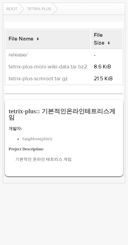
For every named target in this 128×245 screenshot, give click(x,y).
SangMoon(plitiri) (37, 138)
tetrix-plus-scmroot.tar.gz (38, 78)
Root (11, 9)
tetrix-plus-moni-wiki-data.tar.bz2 (48, 66)
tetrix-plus (39, 9)
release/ (18, 54)
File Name (21, 38)
